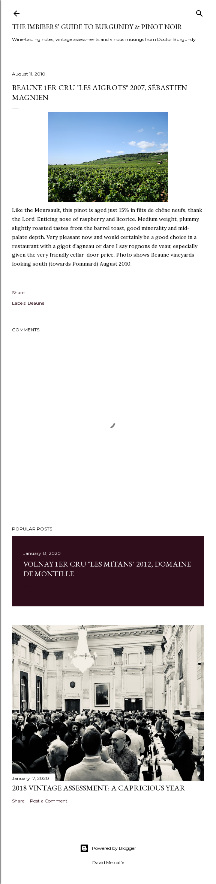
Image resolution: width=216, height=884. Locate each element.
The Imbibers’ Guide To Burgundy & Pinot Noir (97, 27)
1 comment (53, 586)
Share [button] (18, 292)
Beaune (36, 303)
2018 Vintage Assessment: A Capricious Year (98, 788)
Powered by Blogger (108, 848)
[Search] (199, 12)
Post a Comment (49, 801)
